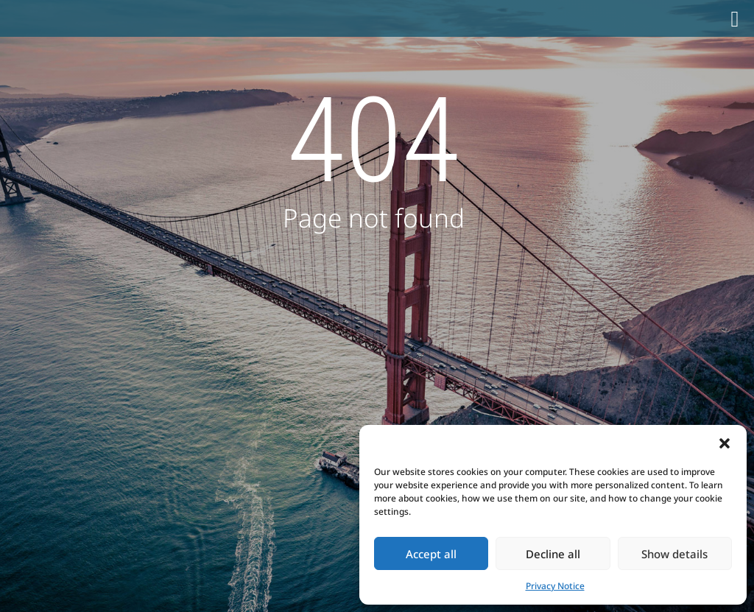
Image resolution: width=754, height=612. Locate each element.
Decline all (553, 553)
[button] (724, 443)
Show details (674, 553)
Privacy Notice (555, 586)
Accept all (431, 553)
